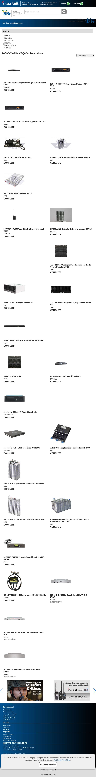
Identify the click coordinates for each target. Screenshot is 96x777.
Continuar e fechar (48, 765)
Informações (7, 725)
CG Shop (52, 774)
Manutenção (7, 736)
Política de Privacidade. (62, 760)
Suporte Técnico (8, 734)
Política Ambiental (9, 718)
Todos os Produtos (12, 23)
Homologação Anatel (9, 714)
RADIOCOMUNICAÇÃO (15, 53)
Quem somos (7, 710)
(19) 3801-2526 (20, 754)
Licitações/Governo (9, 716)
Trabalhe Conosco (9, 720)
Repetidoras (36, 53)
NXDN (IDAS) (7, 738)
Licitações (6, 727)
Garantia (6, 729)
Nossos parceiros (8, 712)
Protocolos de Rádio (9, 740)
